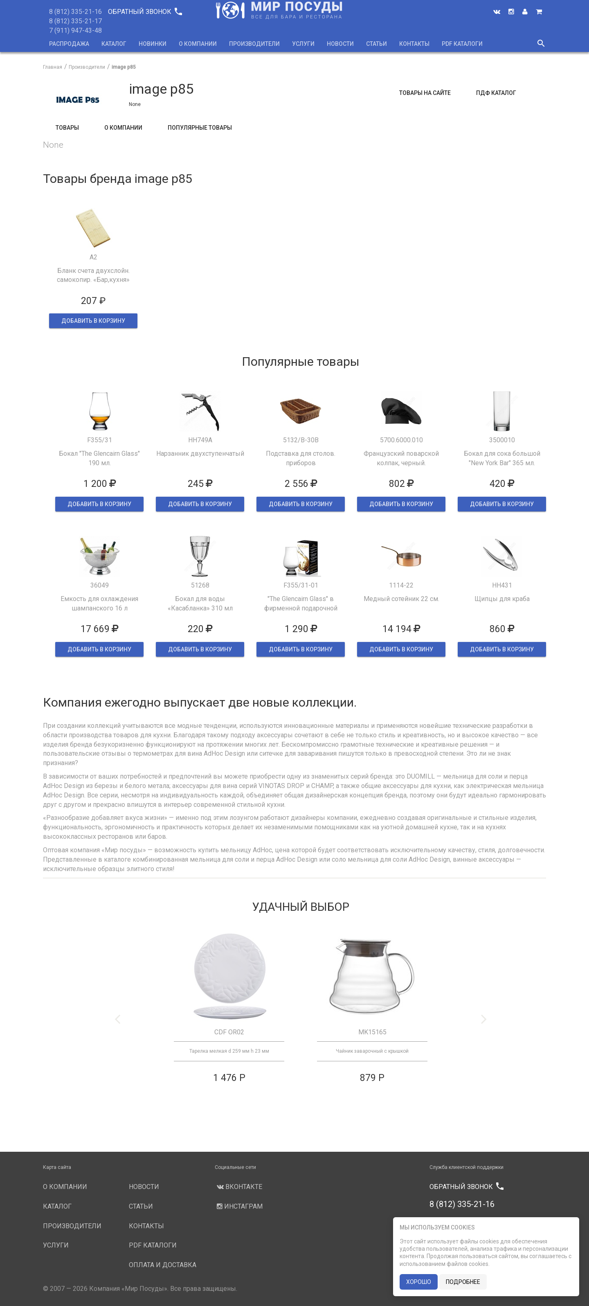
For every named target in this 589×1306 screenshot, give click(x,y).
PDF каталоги (462, 44)
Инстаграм (239, 1206)
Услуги (303, 44)
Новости (340, 44)
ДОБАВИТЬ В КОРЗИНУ (93, 320)
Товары (67, 127)
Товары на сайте (425, 93)
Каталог (113, 44)
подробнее (463, 1282)
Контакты (414, 44)
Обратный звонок (145, 12)
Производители (254, 44)
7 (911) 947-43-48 (75, 30)
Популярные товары (200, 127)
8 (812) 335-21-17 (75, 21)
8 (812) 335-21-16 (75, 12)
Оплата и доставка (162, 1265)
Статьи (376, 44)
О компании (198, 44)
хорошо (418, 1282)
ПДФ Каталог (496, 93)
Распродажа (69, 44)
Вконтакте (238, 1187)
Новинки (152, 44)
